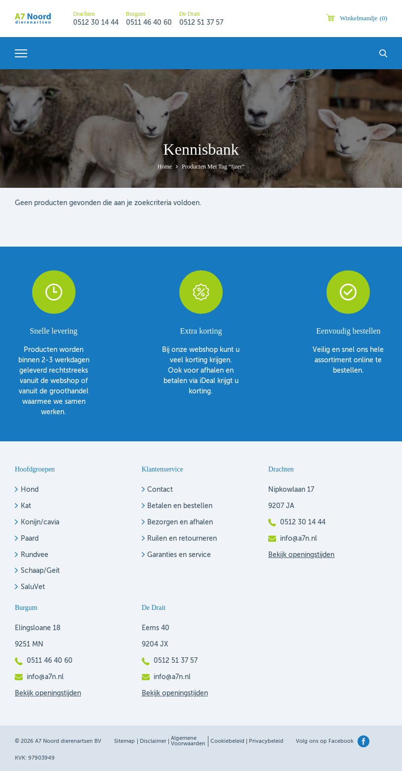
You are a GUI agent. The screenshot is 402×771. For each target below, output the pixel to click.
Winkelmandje (363, 18)
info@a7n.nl (298, 538)
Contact (160, 489)
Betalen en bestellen (179, 506)
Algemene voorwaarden (188, 741)
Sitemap (124, 741)
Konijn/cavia (40, 522)
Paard (30, 538)
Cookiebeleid (227, 741)
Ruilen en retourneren (182, 538)
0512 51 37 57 (201, 22)
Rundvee (34, 555)
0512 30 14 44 (96, 22)
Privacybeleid (266, 741)
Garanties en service (179, 555)
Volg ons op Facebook (325, 741)
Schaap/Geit (40, 570)
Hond (30, 489)
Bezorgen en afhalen (180, 522)
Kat (26, 506)
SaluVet (33, 587)
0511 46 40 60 (149, 22)
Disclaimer (153, 741)
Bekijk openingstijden (301, 555)
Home (165, 166)
